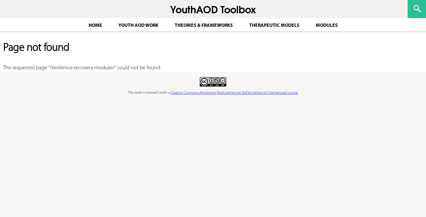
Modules (327, 25)
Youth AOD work (138, 25)
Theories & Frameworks (204, 25)
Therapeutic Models (274, 25)
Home (95, 25)
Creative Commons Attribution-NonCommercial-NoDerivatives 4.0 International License (234, 93)
